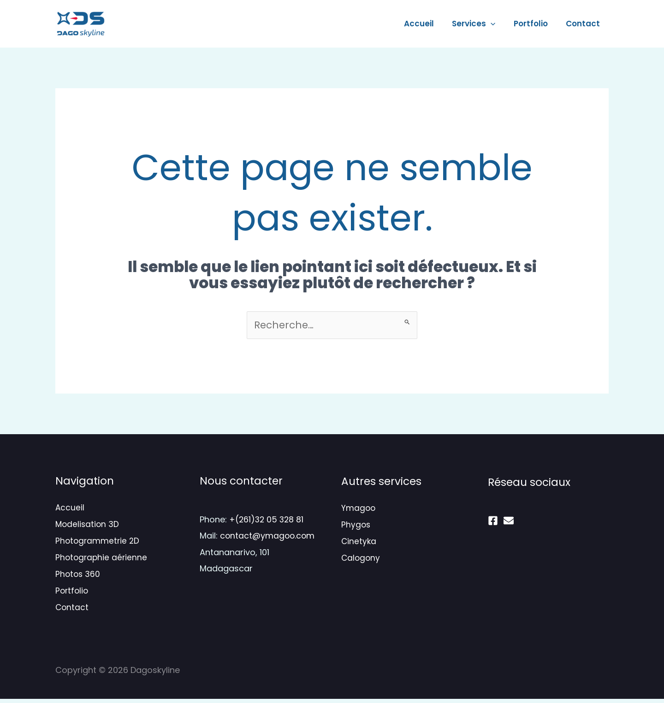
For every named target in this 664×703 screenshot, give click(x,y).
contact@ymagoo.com (268, 536)
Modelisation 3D (87, 525)
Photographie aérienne (101, 560)
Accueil (427, 23)
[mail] (509, 521)
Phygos (355, 526)
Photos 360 (77, 577)
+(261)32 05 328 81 (267, 520)
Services (479, 23)
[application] (496, 23)
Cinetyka (358, 543)
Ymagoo (358, 509)
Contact (584, 23)
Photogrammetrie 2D (97, 542)
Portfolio (534, 23)
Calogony (360, 560)
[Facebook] (493, 521)
